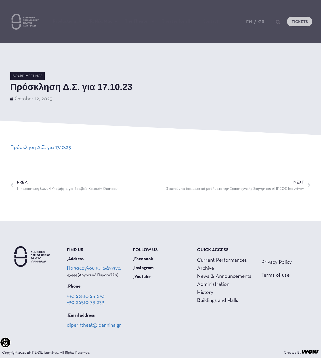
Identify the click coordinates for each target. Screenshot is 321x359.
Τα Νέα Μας (103, 21)
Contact (210, 21)
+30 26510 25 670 (86, 296)
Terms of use (275, 275)
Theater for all (178, 21)
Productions (67, 21)
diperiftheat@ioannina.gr (94, 325)
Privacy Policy (276, 262)
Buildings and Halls (217, 300)
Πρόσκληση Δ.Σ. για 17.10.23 (40, 147)
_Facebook (143, 259)
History (205, 292)
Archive (205, 268)
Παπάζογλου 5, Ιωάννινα (94, 268)
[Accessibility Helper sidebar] (5, 342)
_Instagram (143, 268)
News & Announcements (224, 276)
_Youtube (142, 277)
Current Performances (222, 260)
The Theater (139, 21)
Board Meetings (27, 76)
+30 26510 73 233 (85, 302)
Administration (213, 284)
